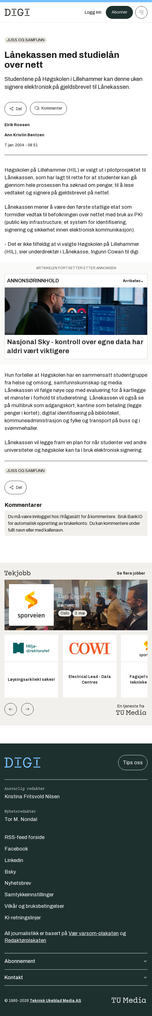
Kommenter (48, 108)
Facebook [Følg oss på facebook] (16, 849)
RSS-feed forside (24, 837)
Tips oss (133, 762)
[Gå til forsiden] (17, 12)
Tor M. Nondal (20, 819)
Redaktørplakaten (25, 940)
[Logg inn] (93, 12)
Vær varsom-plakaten (94, 933)
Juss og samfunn (26, 40)
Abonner (119, 12)
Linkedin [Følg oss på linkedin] (13, 860)
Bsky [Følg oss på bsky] (10, 872)
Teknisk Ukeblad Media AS (55, 1001)
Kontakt (76, 977)
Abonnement (76, 961)
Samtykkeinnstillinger (29, 894)
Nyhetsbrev (17, 883)
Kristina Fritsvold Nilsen (32, 796)
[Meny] (141, 12)
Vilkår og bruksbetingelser (34, 906)
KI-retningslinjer (22, 917)
